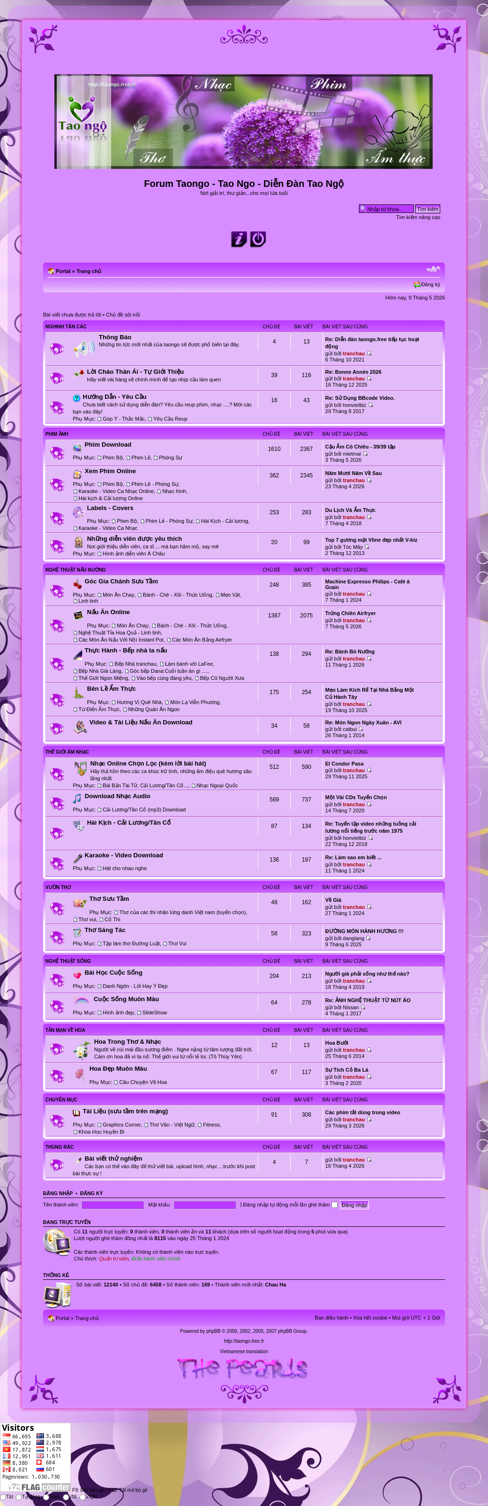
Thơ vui (87, 919)
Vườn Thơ (58, 887)
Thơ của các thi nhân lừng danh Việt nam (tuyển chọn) (182, 912)
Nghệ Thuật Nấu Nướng (75, 569)
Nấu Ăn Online (108, 612)
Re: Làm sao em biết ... (353, 857)
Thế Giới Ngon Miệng (103, 678)
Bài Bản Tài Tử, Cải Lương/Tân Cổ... (145, 785)
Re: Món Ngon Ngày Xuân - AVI (363, 722)
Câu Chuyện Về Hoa (143, 1082)
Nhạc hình (174, 491)
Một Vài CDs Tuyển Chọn (356, 797)
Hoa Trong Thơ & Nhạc (127, 1041)
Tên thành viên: (61, 1204)
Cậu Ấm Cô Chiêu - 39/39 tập (360, 446)
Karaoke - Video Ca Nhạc (107, 528)
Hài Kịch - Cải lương (224, 521)
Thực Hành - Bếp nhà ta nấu (126, 650)
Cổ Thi (112, 919)
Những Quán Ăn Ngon (154, 709)
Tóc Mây (353, 547)
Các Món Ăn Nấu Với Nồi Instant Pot (121, 640)
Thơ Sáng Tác (105, 930)
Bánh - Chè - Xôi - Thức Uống (177, 595)
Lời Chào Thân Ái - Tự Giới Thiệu (135, 371)
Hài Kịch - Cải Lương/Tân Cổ (129, 822)
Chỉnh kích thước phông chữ (433, 269)
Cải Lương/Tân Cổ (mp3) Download (144, 809)
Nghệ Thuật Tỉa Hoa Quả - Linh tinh (119, 632)
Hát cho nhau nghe (125, 868)
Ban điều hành (332, 1318)
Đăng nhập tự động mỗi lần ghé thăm (290, 1204)
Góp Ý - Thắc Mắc (124, 419)
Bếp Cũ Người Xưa (222, 678)
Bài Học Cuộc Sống (113, 972)
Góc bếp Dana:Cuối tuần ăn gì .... (169, 671)
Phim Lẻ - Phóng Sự (154, 484)
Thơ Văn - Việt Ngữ (171, 1124)
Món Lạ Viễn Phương (194, 702)
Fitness (211, 1124)
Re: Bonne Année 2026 (353, 372)
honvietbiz (354, 405)
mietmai (352, 454)
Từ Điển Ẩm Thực (99, 709)
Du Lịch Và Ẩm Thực (350, 510)
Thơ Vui (177, 943)
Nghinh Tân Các (66, 326)
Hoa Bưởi (337, 1043)
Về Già (333, 900)
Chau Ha (276, 1284)
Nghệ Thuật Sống (68, 961)
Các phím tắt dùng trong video (363, 1112)
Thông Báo (115, 337)
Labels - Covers (110, 507)
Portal (63, 271)
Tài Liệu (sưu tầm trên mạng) (125, 1111)
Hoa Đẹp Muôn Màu (118, 1068)
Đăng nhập (58, 1193)
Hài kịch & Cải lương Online (110, 498)
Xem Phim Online (110, 471)
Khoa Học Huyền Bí (101, 1132)
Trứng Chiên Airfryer (350, 613)
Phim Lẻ (140, 457)
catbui (350, 729)
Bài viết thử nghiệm (113, 1158)
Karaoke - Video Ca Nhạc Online (116, 491)
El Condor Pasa (344, 763)
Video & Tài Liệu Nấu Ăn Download (140, 722)
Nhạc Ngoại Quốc (217, 785)
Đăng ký (430, 284)
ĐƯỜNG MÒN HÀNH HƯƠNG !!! (364, 931)
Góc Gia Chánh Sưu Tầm (121, 581)
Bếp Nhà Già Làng (99, 671)
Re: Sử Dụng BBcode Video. (360, 398)
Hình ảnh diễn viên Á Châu (134, 553)
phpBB (213, 1331)
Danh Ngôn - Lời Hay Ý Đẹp (135, 986)
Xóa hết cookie (370, 1318)
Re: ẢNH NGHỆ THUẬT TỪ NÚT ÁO (368, 1000)
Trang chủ (88, 271)
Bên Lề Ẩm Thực (111, 688)
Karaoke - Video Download (124, 855)
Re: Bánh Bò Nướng (350, 651)
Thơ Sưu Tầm (109, 898)
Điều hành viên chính (155, 1258)
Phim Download (108, 444)
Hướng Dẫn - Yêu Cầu (115, 396)
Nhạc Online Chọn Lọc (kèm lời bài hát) (148, 763)
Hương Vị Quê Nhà (139, 702)
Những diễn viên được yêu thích (134, 538)
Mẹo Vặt (230, 595)
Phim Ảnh (56, 434)
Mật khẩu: (159, 1204)
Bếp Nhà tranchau (135, 664)
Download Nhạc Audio (117, 796)
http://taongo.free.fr (244, 1341)
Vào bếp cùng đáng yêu (164, 678)
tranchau (354, 353)
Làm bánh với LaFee (189, 664)
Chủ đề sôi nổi (123, 314)
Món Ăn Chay (118, 595)
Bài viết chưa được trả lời (72, 314)
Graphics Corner (122, 1124)
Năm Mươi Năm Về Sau (353, 473)
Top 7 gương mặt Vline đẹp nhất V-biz (371, 540)
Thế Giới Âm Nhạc (67, 752)
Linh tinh (88, 601)
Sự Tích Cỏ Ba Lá (346, 1070)
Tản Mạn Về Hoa (65, 1030)
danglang (353, 938)
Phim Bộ (112, 457)
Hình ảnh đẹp (118, 1012)
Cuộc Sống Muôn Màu (126, 999)
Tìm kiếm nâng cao (418, 217)
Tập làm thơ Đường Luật (131, 943)
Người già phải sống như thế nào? (367, 974)
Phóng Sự (170, 457)
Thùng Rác (59, 1147)
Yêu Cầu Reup (170, 419)
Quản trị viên (114, 1258)
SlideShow (154, 1012)
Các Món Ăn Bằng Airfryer (202, 640)
